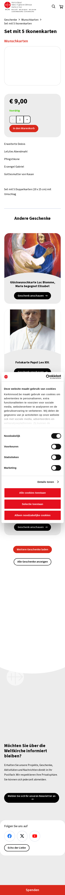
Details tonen (45, 481)
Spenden (32, 890)
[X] (22, 836)
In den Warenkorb (24, 128)
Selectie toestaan (32, 504)
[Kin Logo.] (20, 7)
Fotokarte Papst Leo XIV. (32, 362)
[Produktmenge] (20, 119)
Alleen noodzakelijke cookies (33, 515)
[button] (53, 6)
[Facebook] (9, 836)
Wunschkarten (29, 20)
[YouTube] (34, 836)
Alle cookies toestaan (32, 492)
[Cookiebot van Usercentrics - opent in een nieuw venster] (46, 377)
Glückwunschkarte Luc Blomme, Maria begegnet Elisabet (32, 284)
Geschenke (10, 20)
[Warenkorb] (61, 7)
